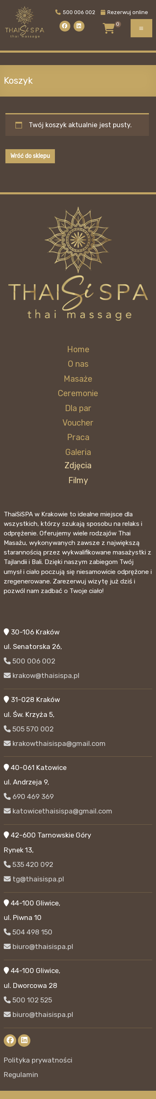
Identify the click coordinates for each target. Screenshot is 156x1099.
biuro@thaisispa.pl (38, 946)
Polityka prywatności (38, 1060)
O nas (78, 364)
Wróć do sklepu (30, 156)
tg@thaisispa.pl (34, 879)
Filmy (78, 480)
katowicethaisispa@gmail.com (58, 811)
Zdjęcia (78, 465)
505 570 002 (29, 729)
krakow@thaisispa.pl (41, 675)
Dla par (78, 408)
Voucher (78, 423)
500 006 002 (75, 12)
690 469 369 (29, 796)
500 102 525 (28, 1000)
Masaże (78, 379)
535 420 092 (28, 864)
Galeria (78, 452)
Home (78, 349)
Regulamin (21, 1074)
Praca (78, 437)
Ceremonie (78, 393)
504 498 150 (28, 932)
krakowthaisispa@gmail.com (55, 743)
